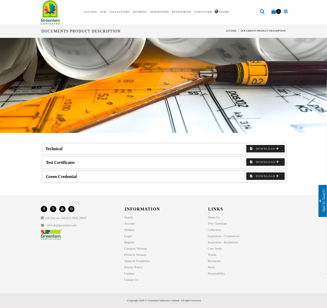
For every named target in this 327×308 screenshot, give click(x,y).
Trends (212, 254)
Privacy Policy (133, 267)
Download (265, 148)
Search (128, 217)
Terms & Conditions (137, 261)
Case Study (215, 248)
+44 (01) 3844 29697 (73, 218)
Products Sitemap (135, 254)
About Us (214, 217)
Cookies (129, 273)
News (211, 267)
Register (129, 242)
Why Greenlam (217, 223)
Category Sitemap (135, 248)
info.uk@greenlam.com (62, 225)
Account (129, 223)
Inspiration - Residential (223, 242)
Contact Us (131, 279)
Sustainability (216, 273)
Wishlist (129, 229)
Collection (214, 229)
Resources (214, 261)
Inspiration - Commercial (223, 236)
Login (128, 236)
